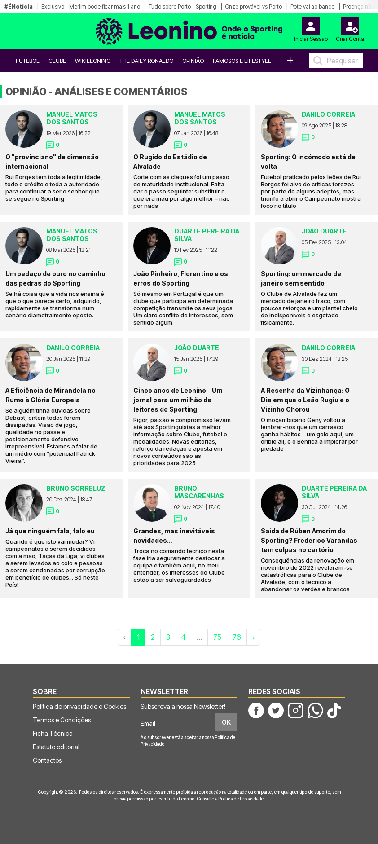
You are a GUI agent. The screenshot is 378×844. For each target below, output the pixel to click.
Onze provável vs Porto (253, 6)
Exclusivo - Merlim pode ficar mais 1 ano (90, 6)
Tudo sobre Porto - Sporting (182, 6)
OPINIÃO (193, 60)
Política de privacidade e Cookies (79, 706)
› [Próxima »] (253, 637)
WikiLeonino (92, 60)
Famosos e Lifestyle (242, 60)
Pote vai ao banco (312, 6)
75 (217, 637)
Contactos (47, 760)
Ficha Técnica (53, 733)
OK (226, 722)
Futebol (28, 60)
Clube (57, 60)
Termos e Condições (62, 720)
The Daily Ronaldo (146, 60)
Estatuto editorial (56, 747)
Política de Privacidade (241, 798)
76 (237, 637)
